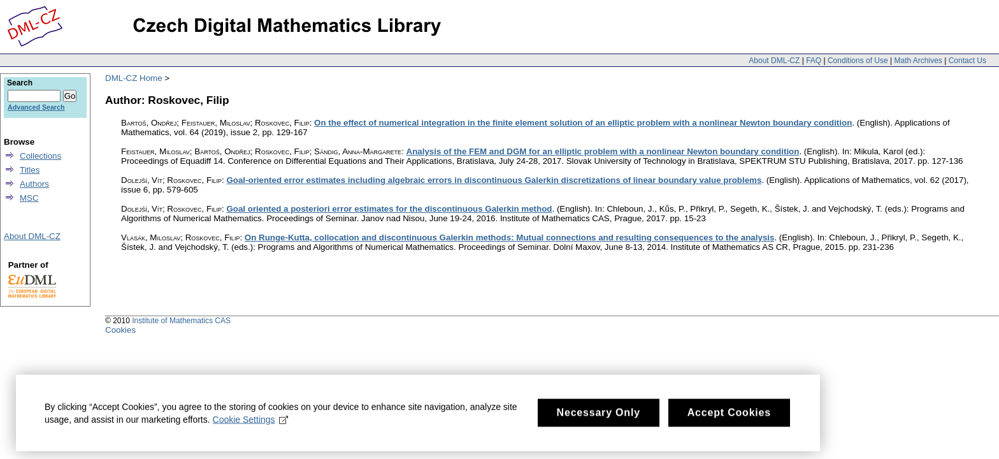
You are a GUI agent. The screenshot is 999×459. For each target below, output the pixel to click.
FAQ (813, 60)
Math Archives (918, 60)
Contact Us (967, 60)
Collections (40, 156)
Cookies (120, 330)
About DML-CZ (774, 60)
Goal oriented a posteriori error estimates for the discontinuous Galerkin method (389, 209)
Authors (34, 184)
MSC (29, 198)
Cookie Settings (251, 423)
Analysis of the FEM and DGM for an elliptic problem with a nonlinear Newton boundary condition (603, 151)
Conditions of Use (858, 60)
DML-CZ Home (133, 78)
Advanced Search (36, 107)
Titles (30, 170)
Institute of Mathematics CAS (181, 320)
